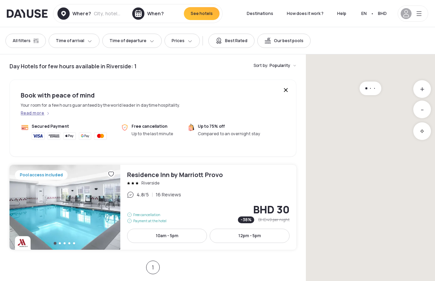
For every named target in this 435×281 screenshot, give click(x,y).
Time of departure (132, 40)
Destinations (260, 13)
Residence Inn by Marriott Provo (153, 207)
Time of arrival (74, 40)
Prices (182, 40)
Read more (32, 113)
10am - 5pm (167, 236)
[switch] (231, 41)
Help (341, 13)
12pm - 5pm (250, 236)
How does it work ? (305, 13)
